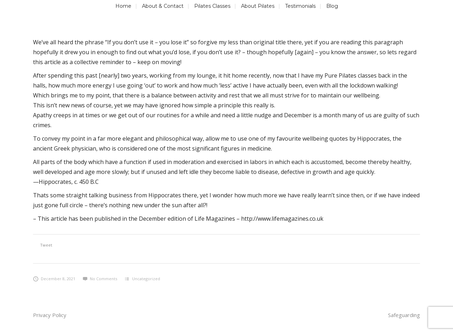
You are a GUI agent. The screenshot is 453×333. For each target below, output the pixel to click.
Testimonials (300, 6)
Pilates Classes (212, 6)
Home (123, 6)
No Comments (100, 278)
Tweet (46, 245)
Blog (332, 6)
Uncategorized (146, 278)
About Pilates (257, 6)
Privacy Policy (49, 314)
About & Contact (163, 6)
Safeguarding (404, 314)
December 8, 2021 (54, 278)
